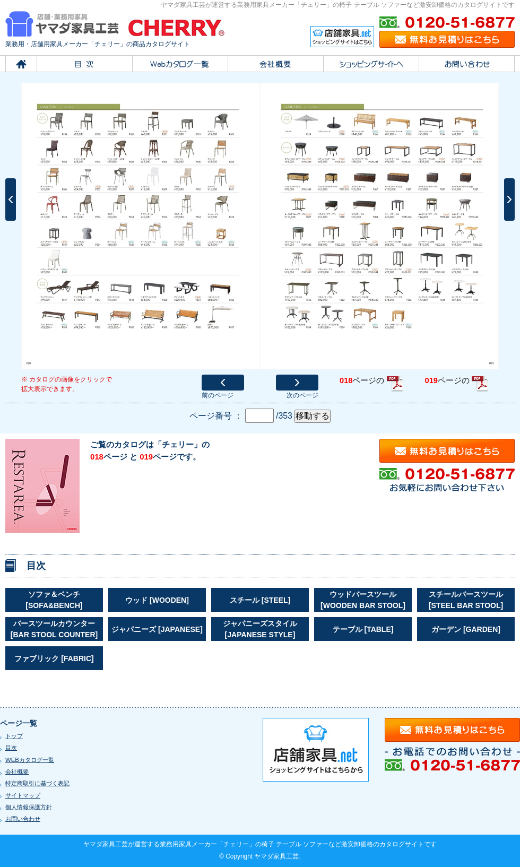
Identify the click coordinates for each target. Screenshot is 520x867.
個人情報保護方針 (28, 807)
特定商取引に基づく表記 (37, 783)
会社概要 (17, 771)
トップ (14, 736)
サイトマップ (22, 795)
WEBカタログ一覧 (29, 760)
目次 (11, 747)
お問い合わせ (22, 819)
